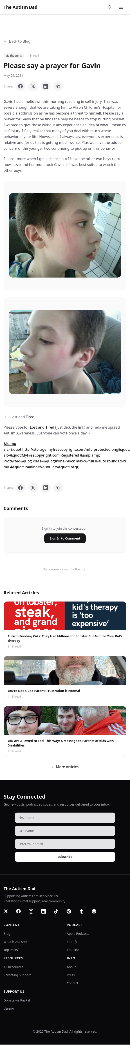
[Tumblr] (84, 914)
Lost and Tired (42, 427)
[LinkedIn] (46, 914)
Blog (7, 933)
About (71, 967)
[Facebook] (21, 914)
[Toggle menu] (121, 7)
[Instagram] (34, 914)
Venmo (9, 1008)
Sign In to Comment (65, 538)
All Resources (13, 967)
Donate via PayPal (17, 1000)
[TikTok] (59, 914)
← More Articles (64, 766)
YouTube (73, 950)
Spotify (72, 941)
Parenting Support (17, 975)
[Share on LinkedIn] (46, 86)
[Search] (111, 7)
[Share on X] (33, 86)
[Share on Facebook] (20, 86)
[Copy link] (58, 86)
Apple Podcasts (78, 933)
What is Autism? (15, 941)
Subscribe (65, 856)
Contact (72, 983)
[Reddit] (97, 914)
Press (71, 975)
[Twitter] (8, 914)
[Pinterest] (71, 914)
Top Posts (11, 950)
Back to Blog (17, 41)
